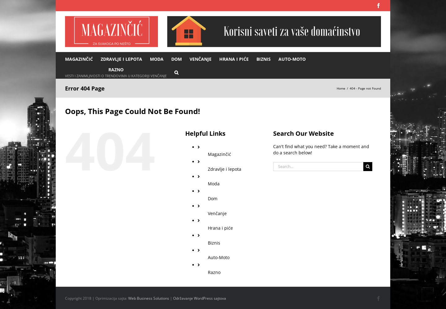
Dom (212, 198)
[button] (176, 72)
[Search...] (318, 166)
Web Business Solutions (148, 298)
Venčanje (217, 213)
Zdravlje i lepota (224, 169)
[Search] (367, 166)
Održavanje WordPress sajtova (199, 298)
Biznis (214, 243)
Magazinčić (219, 154)
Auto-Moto (219, 257)
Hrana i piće (220, 228)
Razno (214, 272)
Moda (214, 184)
